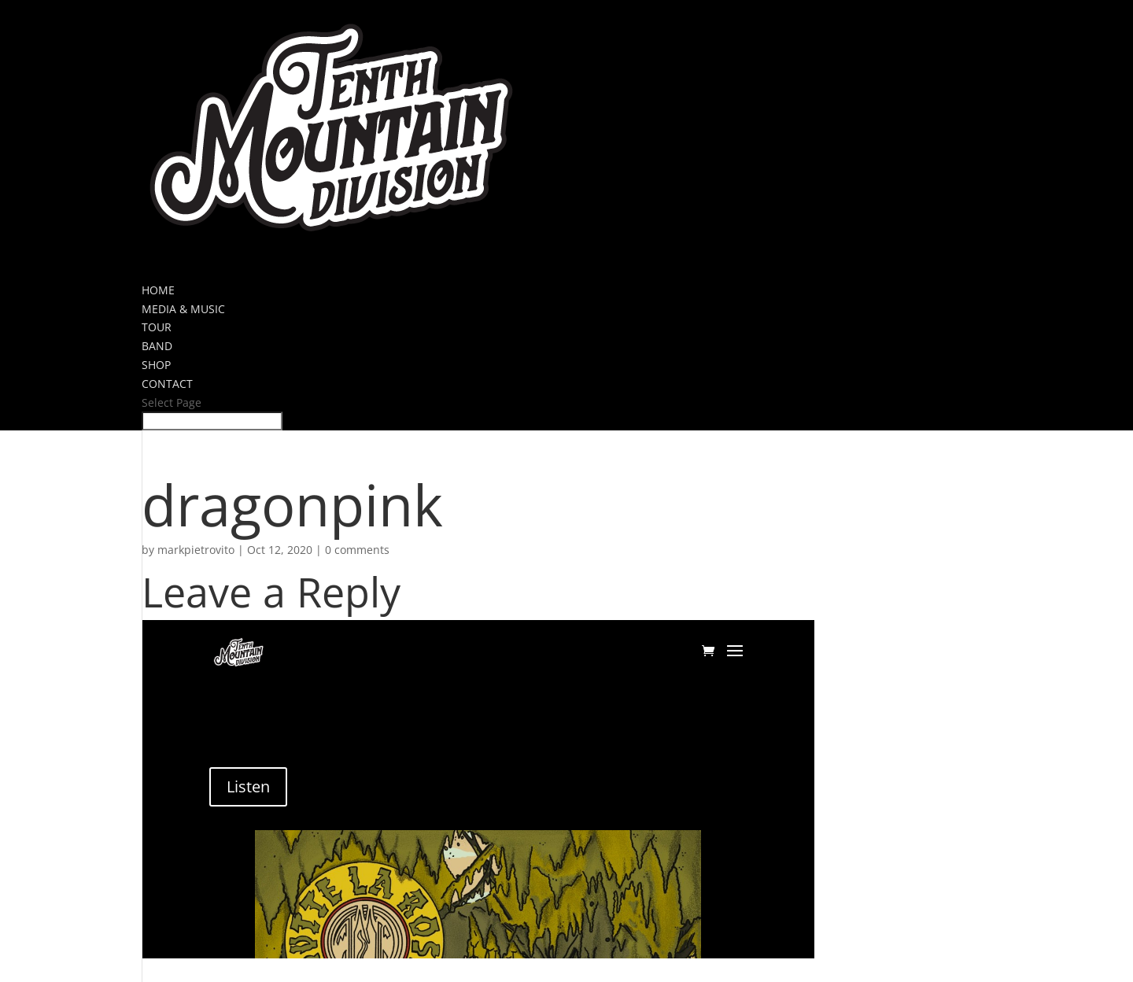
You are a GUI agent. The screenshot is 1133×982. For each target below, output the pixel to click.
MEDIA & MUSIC (183, 308)
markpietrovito (195, 549)
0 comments (357, 549)
